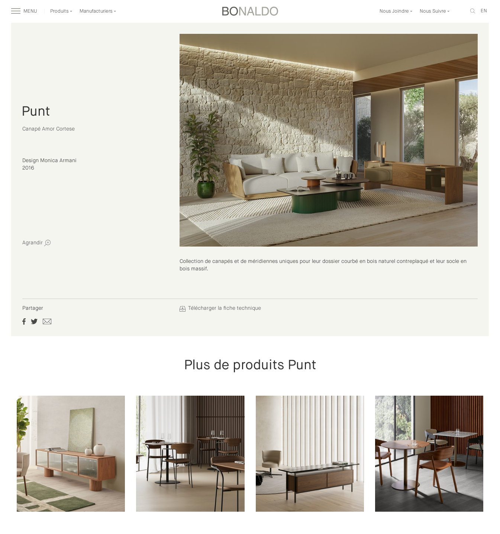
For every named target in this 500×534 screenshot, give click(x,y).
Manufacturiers (98, 11)
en (484, 11)
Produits (61, 11)
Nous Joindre (396, 11)
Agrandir (36, 243)
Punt (36, 112)
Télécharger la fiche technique (220, 308)
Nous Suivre (435, 11)
